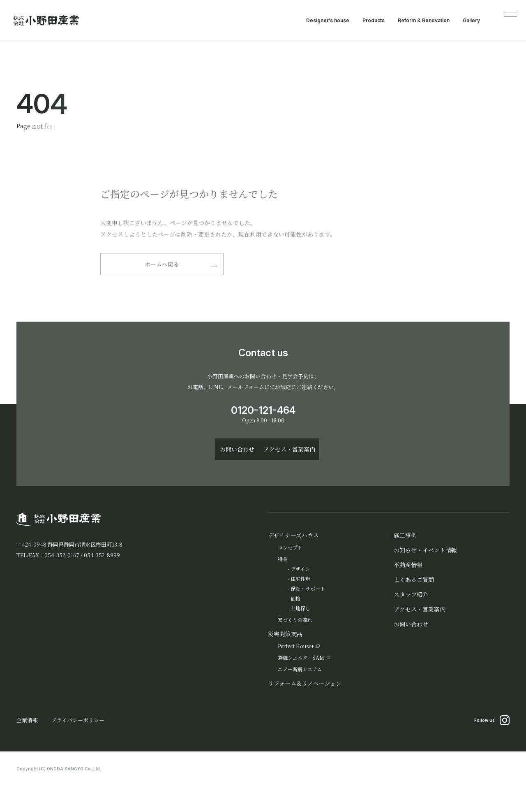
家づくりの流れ (295, 619)
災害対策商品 (285, 634)
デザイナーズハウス (293, 535)
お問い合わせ (411, 624)
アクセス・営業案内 (419, 609)
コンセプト (290, 547)
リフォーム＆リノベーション (304, 683)
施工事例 (405, 535)
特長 (283, 558)
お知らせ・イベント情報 (425, 550)
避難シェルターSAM (301, 657)
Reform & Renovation (424, 20)
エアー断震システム (300, 668)
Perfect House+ (296, 645)
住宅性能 (300, 578)
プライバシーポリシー (77, 720)
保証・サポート (308, 588)
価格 (295, 598)
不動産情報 (408, 565)
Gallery (471, 20)
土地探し (300, 608)
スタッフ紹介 (411, 594)
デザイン (300, 568)
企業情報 (27, 720)
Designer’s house (327, 20)
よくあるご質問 (414, 579)
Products (373, 20)
